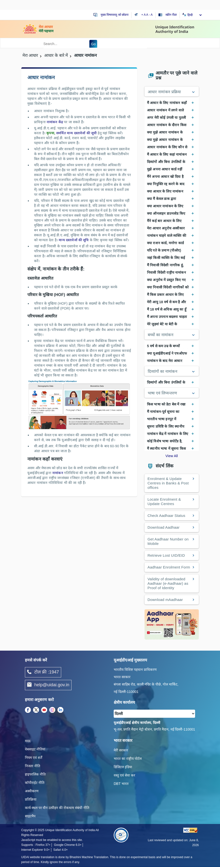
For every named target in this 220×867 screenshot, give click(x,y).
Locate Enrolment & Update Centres (164, 501)
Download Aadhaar (163, 527)
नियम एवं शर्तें (33, 758)
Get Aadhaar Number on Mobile (168, 541)
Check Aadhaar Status (166, 515)
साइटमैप (30, 816)
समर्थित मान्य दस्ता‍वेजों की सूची (77, 133)
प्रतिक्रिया (31, 799)
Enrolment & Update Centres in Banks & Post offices (168, 483)
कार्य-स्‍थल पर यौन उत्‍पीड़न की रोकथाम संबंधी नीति (57, 808)
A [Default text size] (147, 14)
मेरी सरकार (121, 750)
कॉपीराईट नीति (34, 783)
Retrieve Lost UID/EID (166, 555)
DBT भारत (121, 784)
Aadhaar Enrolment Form (168, 567)
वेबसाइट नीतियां (35, 749)
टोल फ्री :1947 (43, 672)
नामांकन (57, 473)
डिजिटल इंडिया (123, 767)
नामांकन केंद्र (55, 122)
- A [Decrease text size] (151, 14)
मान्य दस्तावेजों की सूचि (74, 240)
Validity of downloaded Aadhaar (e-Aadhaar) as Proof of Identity (167, 583)
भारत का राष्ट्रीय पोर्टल (128, 759)
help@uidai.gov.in (48, 685)
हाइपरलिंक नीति (35, 774)
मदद (27, 741)
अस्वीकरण (31, 791)
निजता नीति (32, 766)
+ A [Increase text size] (143, 14)
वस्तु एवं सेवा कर (124, 775)
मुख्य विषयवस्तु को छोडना (114, 14)
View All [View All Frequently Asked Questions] (171, 456)
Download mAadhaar (165, 600)
